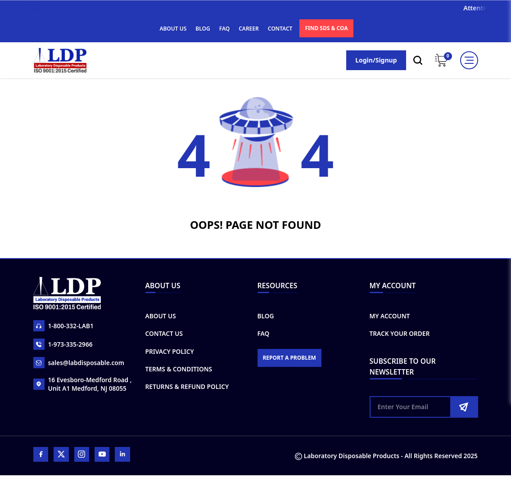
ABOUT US (172, 28)
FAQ (224, 28)
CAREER (249, 28)
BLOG (202, 28)
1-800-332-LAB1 (65, 326)
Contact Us (165, 335)
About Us (161, 317)
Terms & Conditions (180, 371)
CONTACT (280, 28)
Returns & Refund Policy (188, 389)
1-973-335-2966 (64, 345)
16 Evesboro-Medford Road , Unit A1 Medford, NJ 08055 (84, 385)
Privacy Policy (171, 353)
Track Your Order (400, 335)
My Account (390, 317)
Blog (266, 317)
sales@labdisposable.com (80, 363)
